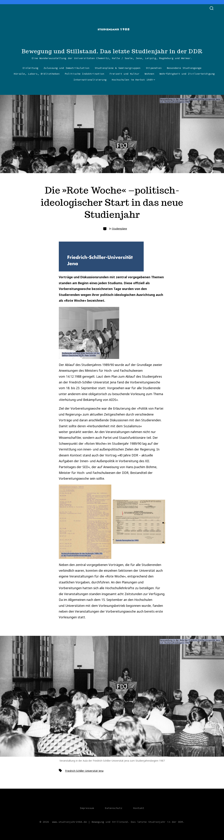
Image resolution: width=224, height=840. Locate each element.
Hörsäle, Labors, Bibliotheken (36, 73)
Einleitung (30, 68)
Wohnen (149, 73)
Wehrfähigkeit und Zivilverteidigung (187, 73)
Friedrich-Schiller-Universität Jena (84, 770)
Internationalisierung (90, 79)
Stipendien (154, 68)
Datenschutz (113, 808)
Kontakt (138, 808)
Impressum (87, 808)
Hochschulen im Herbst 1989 (133, 79)
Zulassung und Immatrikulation (66, 68)
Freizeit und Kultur (124, 73)
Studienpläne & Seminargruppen (117, 68)
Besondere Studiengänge (184, 68)
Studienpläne (119, 228)
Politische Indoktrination (84, 73)
